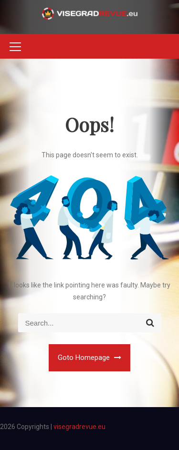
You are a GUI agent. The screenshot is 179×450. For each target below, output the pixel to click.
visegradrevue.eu (79, 426)
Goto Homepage (89, 357)
